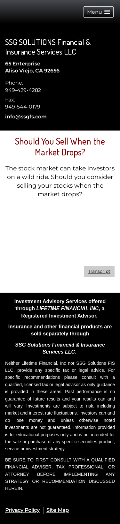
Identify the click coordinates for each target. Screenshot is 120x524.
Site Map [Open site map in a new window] (57, 510)
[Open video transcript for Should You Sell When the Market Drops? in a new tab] (99, 271)
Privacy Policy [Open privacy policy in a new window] (22, 510)
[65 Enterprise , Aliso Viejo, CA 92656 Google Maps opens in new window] (32, 67)
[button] (99, 12)
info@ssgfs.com (26, 117)
